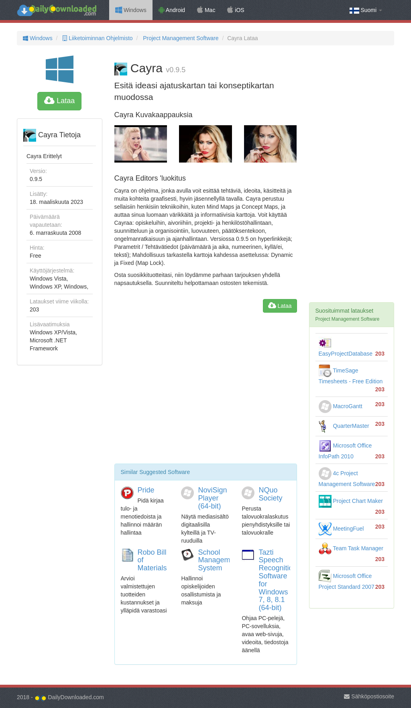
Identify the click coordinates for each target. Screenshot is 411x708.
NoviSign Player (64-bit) (212, 498)
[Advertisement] (205, 391)
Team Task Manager (351, 548)
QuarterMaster (344, 426)
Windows (130, 10)
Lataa (59, 101)
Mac (206, 10)
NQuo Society (270, 494)
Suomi (366, 10)
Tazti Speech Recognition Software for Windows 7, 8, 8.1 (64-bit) (277, 580)
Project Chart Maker (351, 501)
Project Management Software (179, 38)
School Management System (219, 560)
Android (172, 10)
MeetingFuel (341, 528)
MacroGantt (340, 406)
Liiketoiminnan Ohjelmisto (96, 38)
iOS (235, 10)
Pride (146, 490)
